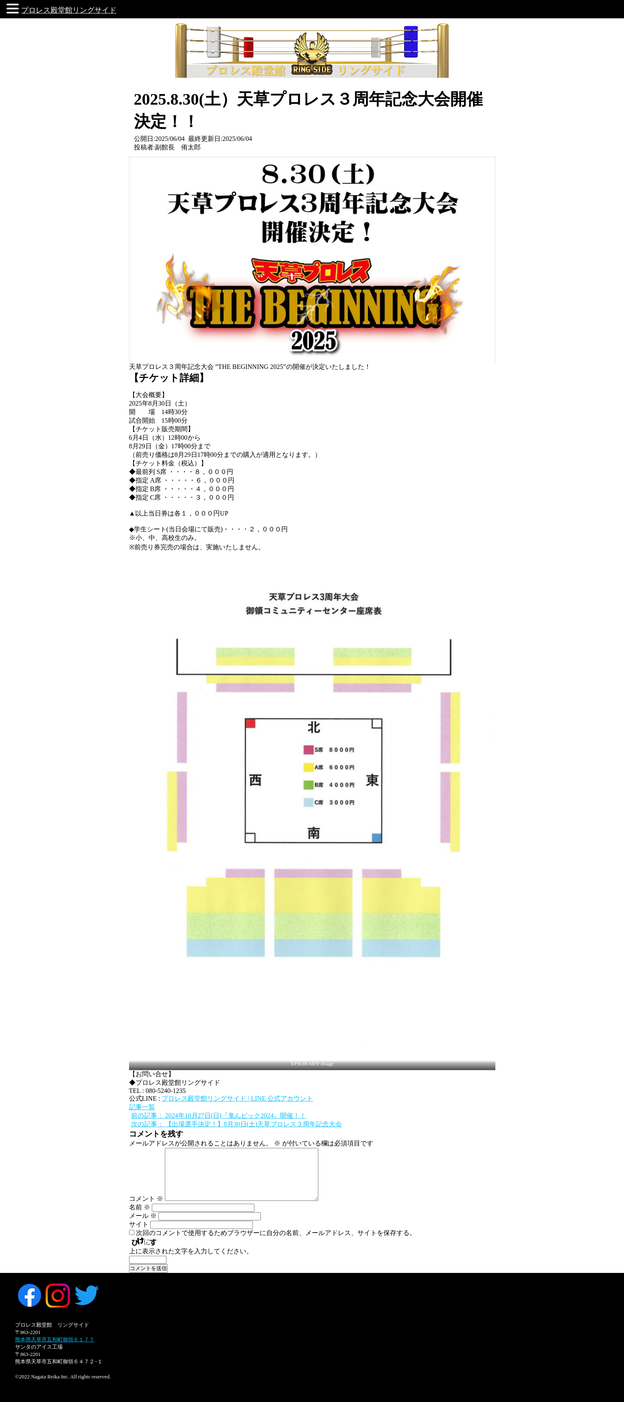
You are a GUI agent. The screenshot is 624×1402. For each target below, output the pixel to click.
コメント (146, 1198)
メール (143, 1215)
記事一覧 (142, 1107)
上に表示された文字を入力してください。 (191, 1251)
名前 (139, 1207)
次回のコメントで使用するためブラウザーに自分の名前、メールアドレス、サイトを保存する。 (276, 1232)
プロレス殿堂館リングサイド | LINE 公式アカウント (237, 1098)
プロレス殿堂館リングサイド (68, 10)
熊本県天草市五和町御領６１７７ (54, 1339)
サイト (139, 1224)
